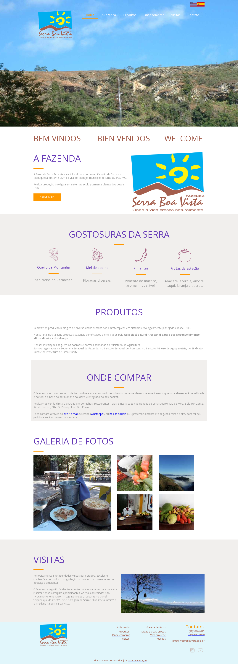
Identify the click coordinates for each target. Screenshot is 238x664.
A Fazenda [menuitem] (109, 15)
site (66, 414)
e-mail (74, 414)
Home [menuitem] (90, 15)
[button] (47, 197)
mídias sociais (118, 414)
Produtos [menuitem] (129, 15)
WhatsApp (97, 414)
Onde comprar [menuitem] (154, 15)
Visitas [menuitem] (175, 15)
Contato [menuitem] (193, 15)
